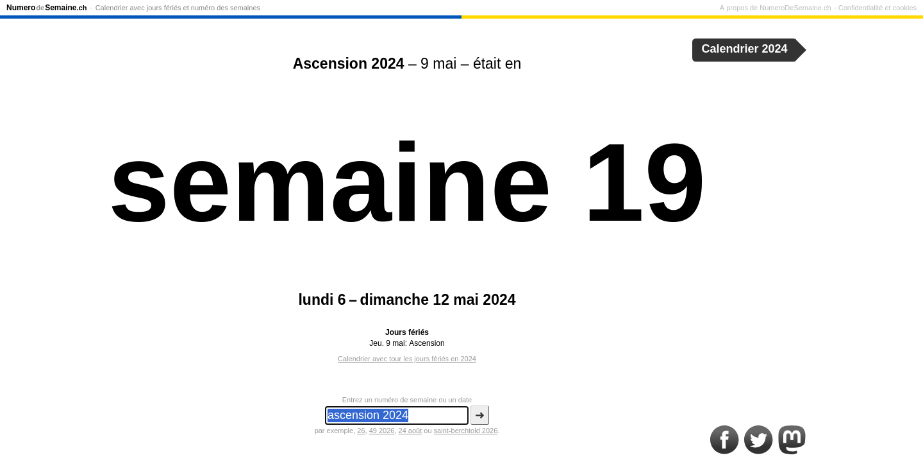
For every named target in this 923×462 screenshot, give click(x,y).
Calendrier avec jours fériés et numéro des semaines (178, 8)
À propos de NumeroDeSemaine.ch (775, 8)
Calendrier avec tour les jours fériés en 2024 (407, 359)
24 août (410, 430)
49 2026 (382, 430)
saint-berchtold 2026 (466, 430)
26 (361, 430)
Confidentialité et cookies (877, 8)
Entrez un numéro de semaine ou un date (407, 400)
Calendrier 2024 (745, 48)
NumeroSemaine (46, 7)
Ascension (426, 343)
